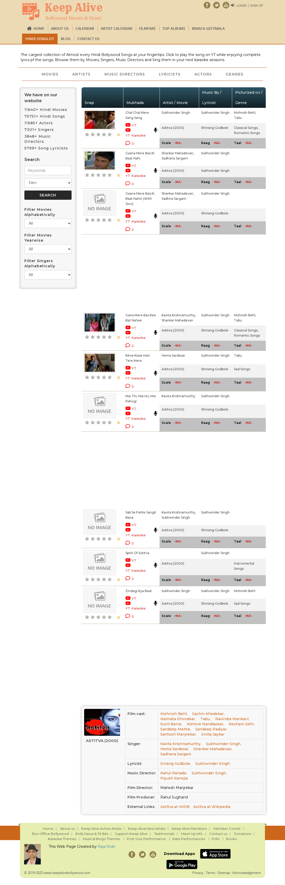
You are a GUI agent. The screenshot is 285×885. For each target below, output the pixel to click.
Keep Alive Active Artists (101, 828)
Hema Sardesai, (174, 749)
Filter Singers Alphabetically (39, 263)
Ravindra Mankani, (232, 719)
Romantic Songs (247, 133)
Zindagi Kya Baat (138, 591)
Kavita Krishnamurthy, (179, 315)
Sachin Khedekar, (208, 713)
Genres (236, 74)
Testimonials (164, 834)
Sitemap (224, 872)
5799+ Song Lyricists (46, 148)
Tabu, (205, 719)
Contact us (88, 38)
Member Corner (227, 828)
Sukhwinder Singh (176, 113)
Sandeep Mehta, (175, 729)
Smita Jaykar (212, 734)
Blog (66, 38)
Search (32, 159)
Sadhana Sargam (175, 158)
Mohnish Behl (244, 591)
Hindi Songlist (39, 38)
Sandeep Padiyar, (211, 729)
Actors (204, 74)
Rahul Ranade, (173, 773)
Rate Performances (188, 839)
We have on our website (40, 97)
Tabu (238, 118)
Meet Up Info (192, 834)
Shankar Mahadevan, (178, 153)
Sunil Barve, (171, 724)
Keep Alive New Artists (146, 828)
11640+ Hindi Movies (45, 109)
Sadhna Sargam (174, 199)
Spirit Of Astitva (137, 553)
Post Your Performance (146, 839)
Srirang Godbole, (175, 763)
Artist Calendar (116, 28)
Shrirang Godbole (214, 128)
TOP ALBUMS (173, 28)
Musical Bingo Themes (101, 839)
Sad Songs (242, 369)
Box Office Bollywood (50, 834)
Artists (81, 74)
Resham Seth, (241, 724)
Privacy (197, 872)
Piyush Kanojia (174, 778)
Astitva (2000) (173, 128)
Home (38, 28)
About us (60, 28)
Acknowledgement (246, 872)
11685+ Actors (38, 123)
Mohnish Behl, (245, 113)
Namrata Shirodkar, (178, 719)
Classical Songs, (246, 128)
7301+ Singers (39, 129)
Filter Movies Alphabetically (39, 212)
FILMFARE (147, 28)
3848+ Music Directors (37, 139)
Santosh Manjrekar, (178, 734)
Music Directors (124, 74)
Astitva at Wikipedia (211, 806)
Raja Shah (106, 846)
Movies (48, 74)
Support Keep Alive (131, 834)
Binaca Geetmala (208, 28)
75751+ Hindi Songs (44, 116)
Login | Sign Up (249, 5)
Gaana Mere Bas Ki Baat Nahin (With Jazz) (139, 199)
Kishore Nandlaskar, (205, 724)
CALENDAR (84, 28)
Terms (210, 872)
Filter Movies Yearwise (38, 238)
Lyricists (170, 74)
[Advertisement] (137, 272)
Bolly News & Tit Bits (91, 834)
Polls (215, 839)
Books (231, 839)
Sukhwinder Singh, (223, 743)
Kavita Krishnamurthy (178, 396)
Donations (242, 834)
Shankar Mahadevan (177, 320)
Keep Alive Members (189, 828)
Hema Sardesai (173, 355)
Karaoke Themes (62, 839)
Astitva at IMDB (175, 806)
